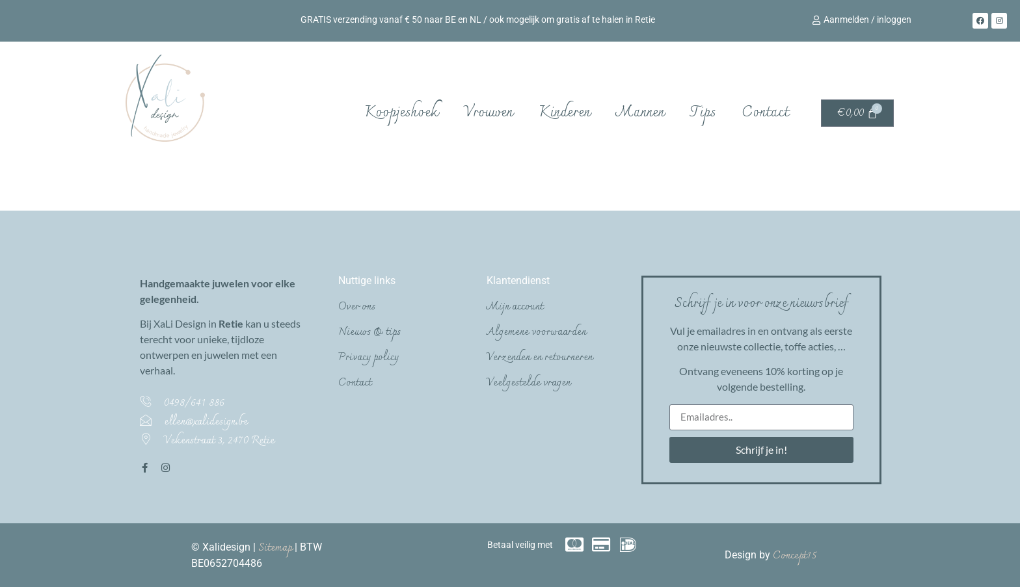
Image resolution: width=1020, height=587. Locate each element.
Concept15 (795, 556)
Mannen (640, 112)
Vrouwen (488, 112)
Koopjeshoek (401, 112)
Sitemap (276, 548)
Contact (765, 112)
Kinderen (564, 112)
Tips (703, 112)
